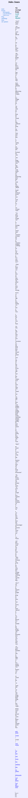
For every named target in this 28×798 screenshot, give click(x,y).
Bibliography (6, 12)
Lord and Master (7, 13)
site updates (4, 22)
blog (2, 17)
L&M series (6, 15)
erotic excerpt (17, 744)
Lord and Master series (17, 785)
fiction (3, 10)
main (2, 9)
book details (16, 732)
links (2, 20)
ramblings (4, 18)
